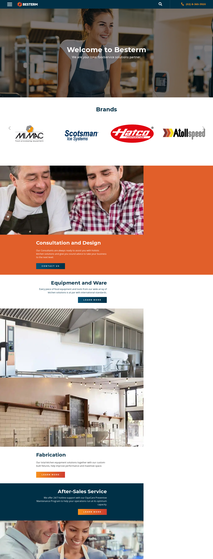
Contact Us (139, 211)
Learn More (74, 277)
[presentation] (63, 523)
